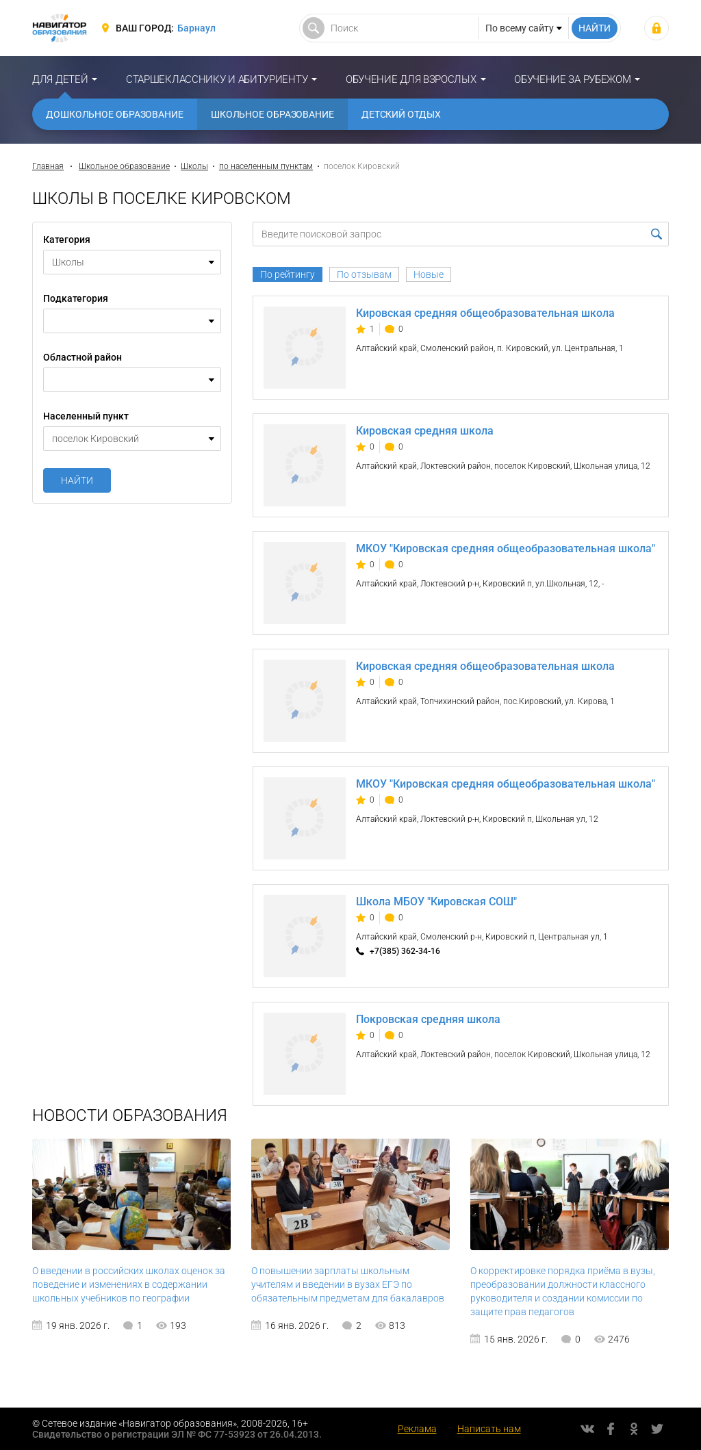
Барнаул (196, 28)
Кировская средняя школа (425, 430)
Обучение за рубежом (572, 79)
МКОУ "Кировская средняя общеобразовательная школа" (505, 548)
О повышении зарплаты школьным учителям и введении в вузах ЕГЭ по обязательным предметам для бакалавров (347, 1284)
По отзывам (364, 274)
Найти (77, 480)
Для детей (60, 79)
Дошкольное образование (114, 114)
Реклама (417, 1428)
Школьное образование (272, 114)
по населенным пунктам (266, 166)
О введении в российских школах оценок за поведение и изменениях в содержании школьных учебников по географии (128, 1284)
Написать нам (489, 1428)
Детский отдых (401, 114)
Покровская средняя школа (428, 1019)
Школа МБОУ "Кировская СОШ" (436, 901)
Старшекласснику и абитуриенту (216, 79)
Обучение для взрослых (411, 79)
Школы (194, 166)
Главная (48, 166)
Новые (428, 274)
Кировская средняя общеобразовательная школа (485, 313)
